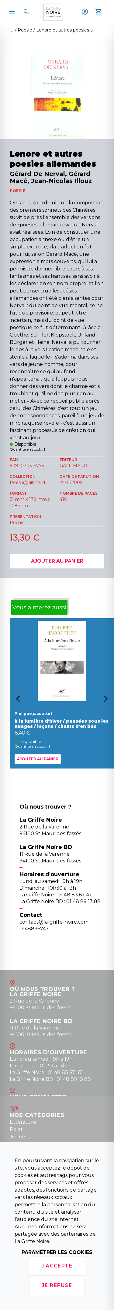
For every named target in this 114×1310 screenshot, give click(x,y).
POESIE (18, 190)
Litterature (23, 1122)
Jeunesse (21, 1137)
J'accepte (56, 1266)
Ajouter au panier (57, 561)
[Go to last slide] (16, 701)
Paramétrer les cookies (57, 1252)
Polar (16, 1129)
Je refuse (57, 1285)
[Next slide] (108, 701)
